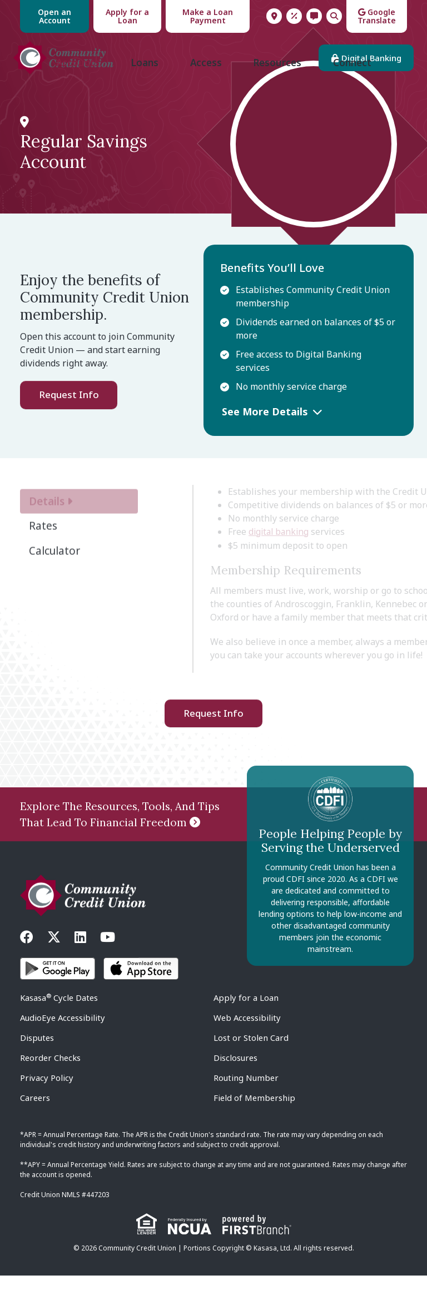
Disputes (37, 1067)
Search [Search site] (334, 16)
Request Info (69, 424)
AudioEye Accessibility (63, 1047)
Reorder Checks (51, 1087)
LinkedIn (80, 966)
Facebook (26, 966)
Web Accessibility (248, 1047)
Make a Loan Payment (207, 16)
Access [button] (205, 92)
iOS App (140, 998)
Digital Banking (365, 62)
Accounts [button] (74, 92)
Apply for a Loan (127, 16)
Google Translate (377, 16)
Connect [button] (355, 92)
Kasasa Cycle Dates (60, 1027)
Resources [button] (279, 92)
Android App (57, 998)
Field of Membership (255, 1127)
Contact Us (314, 16)
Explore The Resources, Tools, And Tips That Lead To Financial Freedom (120, 844)
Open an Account (54, 16)
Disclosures (236, 1087)
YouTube (107, 966)
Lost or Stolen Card (251, 1067)
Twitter (54, 966)
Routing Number (246, 1107)
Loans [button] (143, 92)
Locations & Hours (274, 16)
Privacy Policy (46, 1107)
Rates (294, 16)
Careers (35, 1127)
